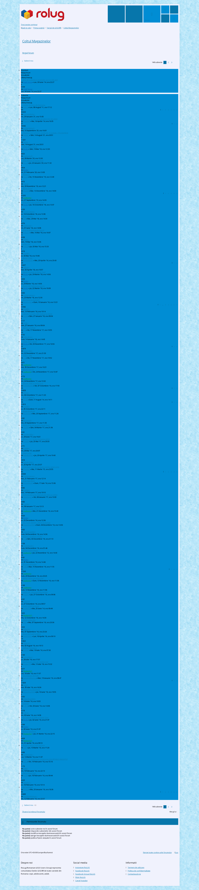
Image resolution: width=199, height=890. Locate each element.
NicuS (25, 163)
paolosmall (27, 156)
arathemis (27, 198)
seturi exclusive (27, 787)
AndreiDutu (27, 755)
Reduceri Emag (26, 188)
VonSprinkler (28, 434)
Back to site (26, 28)
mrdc (25, 316)
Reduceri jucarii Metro (29, 550)
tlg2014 (26, 594)
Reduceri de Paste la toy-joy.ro (33, 286)
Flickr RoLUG (80, 877)
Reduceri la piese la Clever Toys (33, 272)
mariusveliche (28, 114)
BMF (25, 622)
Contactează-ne (134, 874)
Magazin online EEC (28, 620)
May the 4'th (25, 244)
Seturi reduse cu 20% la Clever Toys (34, 717)
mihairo (26, 232)
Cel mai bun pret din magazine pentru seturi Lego (40, 467)
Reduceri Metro (27, 216)
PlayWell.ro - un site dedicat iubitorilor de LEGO (39, 119)
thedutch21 (27, 615)
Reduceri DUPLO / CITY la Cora (33, 745)
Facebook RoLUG (82, 871)
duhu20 (26, 629)
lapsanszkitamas (29, 678)
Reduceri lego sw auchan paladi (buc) (35, 425)
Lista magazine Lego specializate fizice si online (39, 495)
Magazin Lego (26, 453)
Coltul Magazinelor (36, 41)
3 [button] (171, 62)
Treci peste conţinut (29, 24)
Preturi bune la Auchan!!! (30, 300)
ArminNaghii (28, 260)
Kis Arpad (27, 413)
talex (25, 685)
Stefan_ (26, 135)
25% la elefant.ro (27, 397)
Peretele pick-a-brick (29, 342)
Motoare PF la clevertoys (30, 690)
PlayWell (26, 121)
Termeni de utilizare (136, 867)
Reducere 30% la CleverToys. (32, 383)
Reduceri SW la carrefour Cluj (32, 578)
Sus (176, 852)
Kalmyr (26, 650)
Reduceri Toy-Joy (27, 369)
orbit (25, 567)
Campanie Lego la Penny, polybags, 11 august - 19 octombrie (44, 133)
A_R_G (25, 706)
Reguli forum (28, 52)
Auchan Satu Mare (28, 481)
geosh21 (26, 782)
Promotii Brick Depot (29, 147)
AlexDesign (27, 302)
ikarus (25, 107)
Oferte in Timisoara (28, 731)
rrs (24, 330)
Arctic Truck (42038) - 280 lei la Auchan (35, 522)
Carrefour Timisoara (29, 648)
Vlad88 (26, 191)
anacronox (27, 636)
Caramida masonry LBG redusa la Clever (36, 314)
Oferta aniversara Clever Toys (32, 202)
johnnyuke (27, 226)
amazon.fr (25, 703)
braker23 (26, 608)
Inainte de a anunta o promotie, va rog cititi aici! (39, 80)
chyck (25, 239)
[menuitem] (165, 9)
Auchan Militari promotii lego (32, 161)
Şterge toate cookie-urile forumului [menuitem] (157, 852)
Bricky (25, 149)
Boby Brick (27, 337)
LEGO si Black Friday (29, 564)
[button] (175, 62)
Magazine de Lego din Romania (33, 105)
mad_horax (27, 82)
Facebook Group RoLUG (85, 874)
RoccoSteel (27, 657)
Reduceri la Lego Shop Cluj (31, 509)
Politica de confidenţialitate (139, 871)
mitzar (25, 184)
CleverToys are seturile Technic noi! (34, 662)
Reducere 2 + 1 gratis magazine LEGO (35, 439)
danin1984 (27, 351)
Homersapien (28, 212)
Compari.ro (25, 174)
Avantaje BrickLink (28, 411)
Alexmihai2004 (29, 525)
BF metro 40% (26, 355)
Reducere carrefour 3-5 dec (31, 536)
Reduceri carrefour (28, 328)
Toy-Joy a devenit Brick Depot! (32, 230)
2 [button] (168, 62)
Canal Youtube (81, 880)
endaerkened (28, 128)
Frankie (26, 441)
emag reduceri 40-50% (30, 676)
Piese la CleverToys (28, 773)
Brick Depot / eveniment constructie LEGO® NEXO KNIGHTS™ (44, 759)
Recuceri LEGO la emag (30, 606)
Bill (24, 219)
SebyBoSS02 (28, 455)
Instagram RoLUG (82, 867)
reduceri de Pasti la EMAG (31, 634)
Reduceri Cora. (26, 258)
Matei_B (26, 643)
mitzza (25, 267)
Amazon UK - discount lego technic (34, 592)
